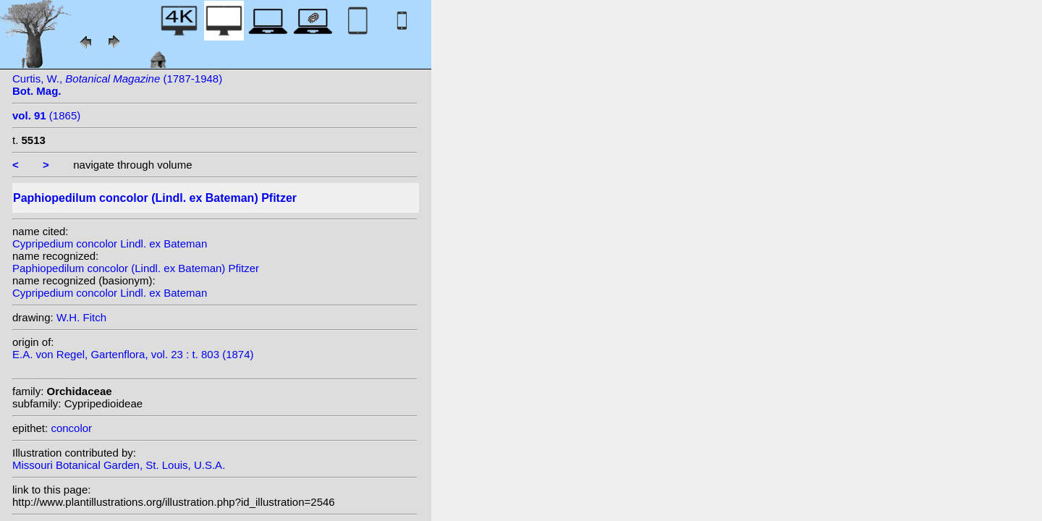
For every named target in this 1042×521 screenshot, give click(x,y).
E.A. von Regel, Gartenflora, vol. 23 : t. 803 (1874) (133, 354)
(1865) (46, 115)
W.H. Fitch (81, 317)
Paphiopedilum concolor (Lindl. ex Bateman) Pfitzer (135, 268)
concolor (71, 428)
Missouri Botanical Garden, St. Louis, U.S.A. (118, 465)
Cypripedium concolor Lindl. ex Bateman (109, 243)
